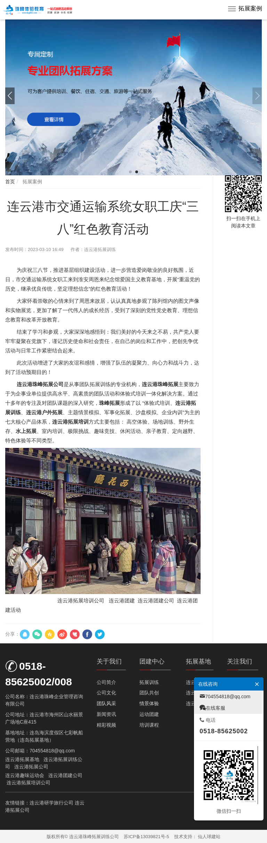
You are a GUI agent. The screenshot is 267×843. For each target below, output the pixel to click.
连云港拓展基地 (22, 759)
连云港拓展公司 (31, 766)
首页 (10, 181)
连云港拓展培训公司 (80, 600)
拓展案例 (250, 8)
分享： (12, 634)
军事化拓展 (117, 412)
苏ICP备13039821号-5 (146, 836)
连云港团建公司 (65, 775)
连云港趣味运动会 (24, 775)
